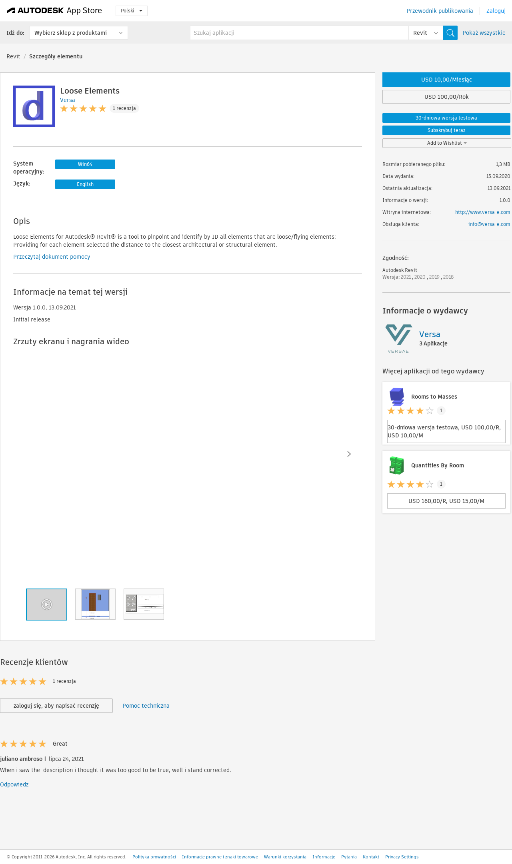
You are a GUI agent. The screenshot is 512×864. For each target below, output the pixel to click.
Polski (131, 10)
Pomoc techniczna (146, 706)
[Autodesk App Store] (54, 11)
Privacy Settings (402, 857)
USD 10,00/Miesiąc (446, 80)
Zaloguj (496, 11)
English (85, 184)
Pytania (349, 857)
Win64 (85, 164)
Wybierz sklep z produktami (70, 33)
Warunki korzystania (285, 857)
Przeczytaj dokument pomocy (51, 257)
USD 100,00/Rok (446, 97)
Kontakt (371, 857)
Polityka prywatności (154, 857)
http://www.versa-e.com (482, 212)
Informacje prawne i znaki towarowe (220, 857)
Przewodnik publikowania (439, 11)
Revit (13, 56)
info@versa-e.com (489, 224)
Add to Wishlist (447, 143)
